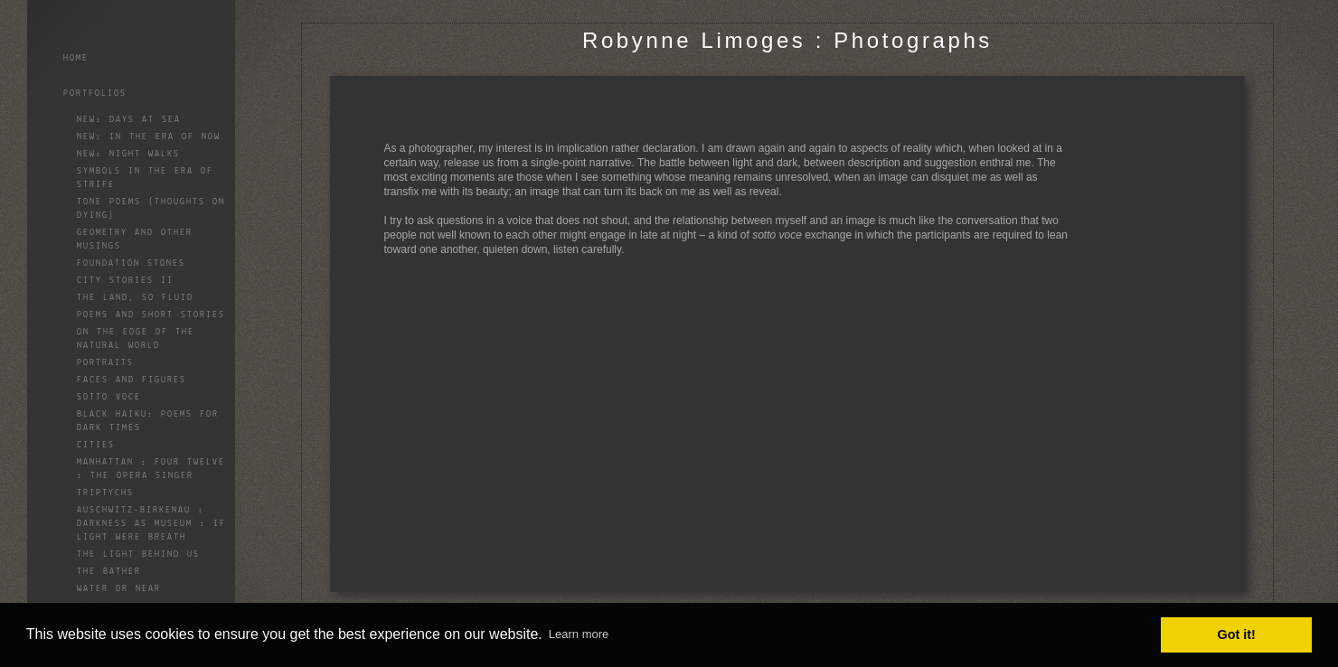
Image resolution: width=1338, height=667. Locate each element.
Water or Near (119, 589)
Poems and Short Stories (151, 315)
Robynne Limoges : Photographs (787, 40)
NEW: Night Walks (128, 154)
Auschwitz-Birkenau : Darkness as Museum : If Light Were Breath (151, 523)
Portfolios (95, 94)
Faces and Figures (131, 380)
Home (76, 58)
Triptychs (105, 493)
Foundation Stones (131, 263)
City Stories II (125, 281)
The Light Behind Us (138, 554)
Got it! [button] (1237, 634)
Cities (96, 445)
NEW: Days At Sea (129, 120)
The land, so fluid (135, 298)
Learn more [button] (578, 634)
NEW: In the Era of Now (149, 137)
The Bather (109, 572)
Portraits (105, 363)
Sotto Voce (109, 397)
